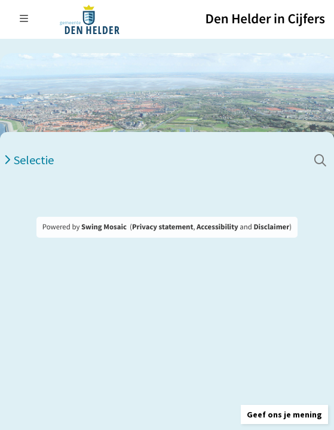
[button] (284, 414)
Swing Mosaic (104, 227)
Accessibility (217, 227)
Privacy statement (162, 227)
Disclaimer (271, 227)
